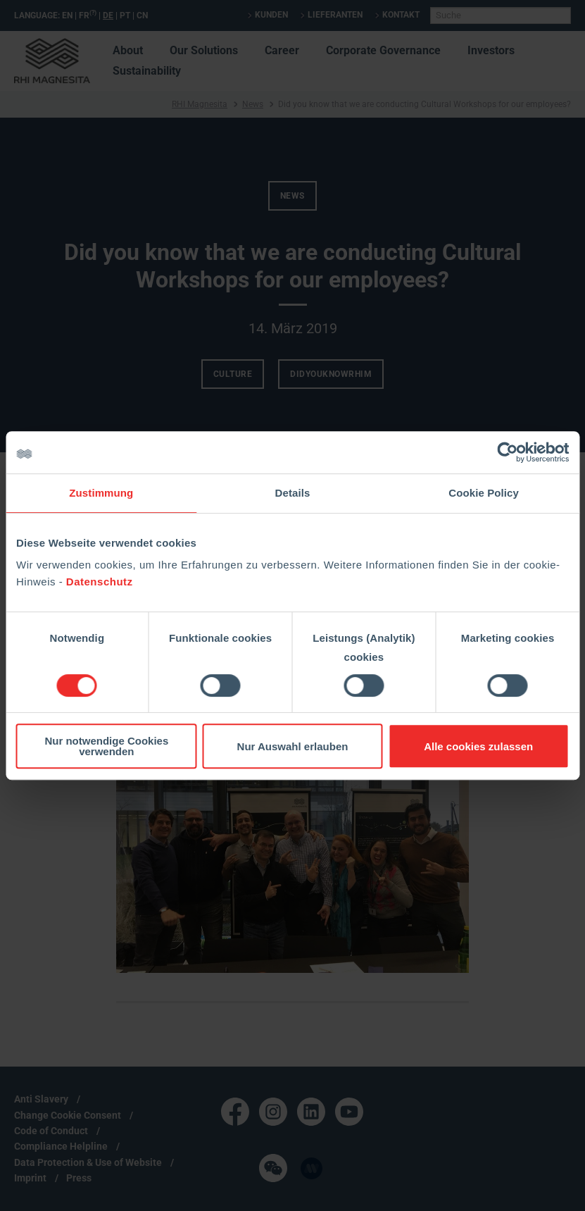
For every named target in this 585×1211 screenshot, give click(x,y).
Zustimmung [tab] (101, 493)
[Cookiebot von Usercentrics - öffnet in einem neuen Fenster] (507, 452)
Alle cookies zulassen (478, 746)
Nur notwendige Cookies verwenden (106, 746)
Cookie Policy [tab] (483, 493)
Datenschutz (99, 582)
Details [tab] (292, 493)
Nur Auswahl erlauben (292, 746)
